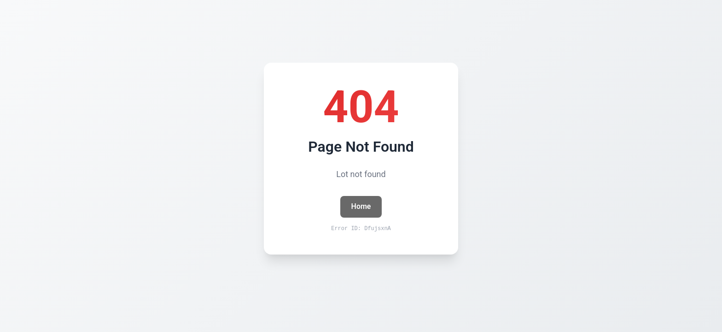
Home (361, 206)
